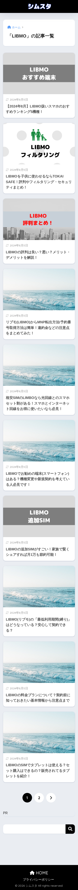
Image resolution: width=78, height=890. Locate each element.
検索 (70, 829)
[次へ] (51, 797)
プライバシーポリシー (38, 879)
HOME (39, 872)
